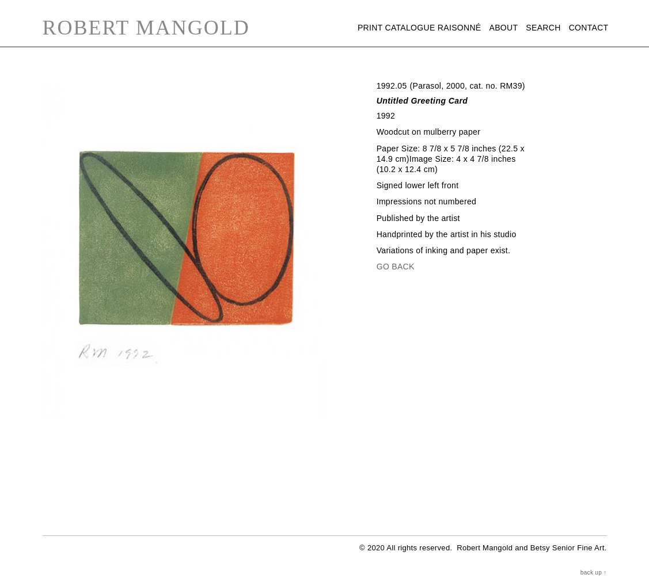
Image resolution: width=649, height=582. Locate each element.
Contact (589, 27)
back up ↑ (593, 572)
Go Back (396, 266)
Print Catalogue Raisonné (419, 27)
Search (543, 27)
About (503, 27)
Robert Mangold (146, 27)
